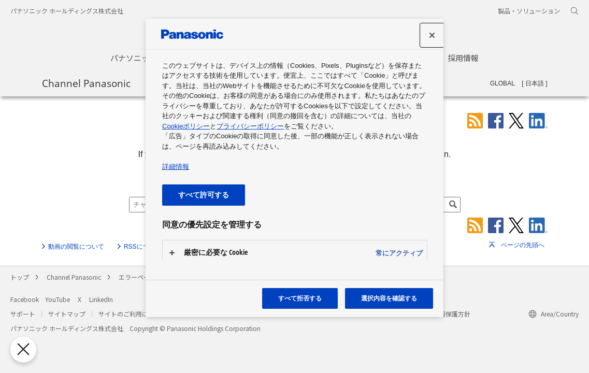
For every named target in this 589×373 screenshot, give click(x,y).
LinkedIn (101, 299)
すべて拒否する (300, 298)
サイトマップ (66, 313)
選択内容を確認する (389, 298)
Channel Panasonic (86, 83)
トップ (19, 276)
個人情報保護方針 (445, 313)
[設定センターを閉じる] (432, 35)
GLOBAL (502, 83)
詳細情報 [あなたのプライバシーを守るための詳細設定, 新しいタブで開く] (175, 166)
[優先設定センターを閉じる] (20, 350)
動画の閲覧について (76, 246)
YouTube (57, 299)
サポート (22, 313)
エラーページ (137, 276)
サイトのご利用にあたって (135, 313)
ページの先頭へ (522, 245)
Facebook (24, 299)
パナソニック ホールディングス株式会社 (66, 10)
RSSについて (143, 246)
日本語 (534, 83)
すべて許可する (203, 194)
